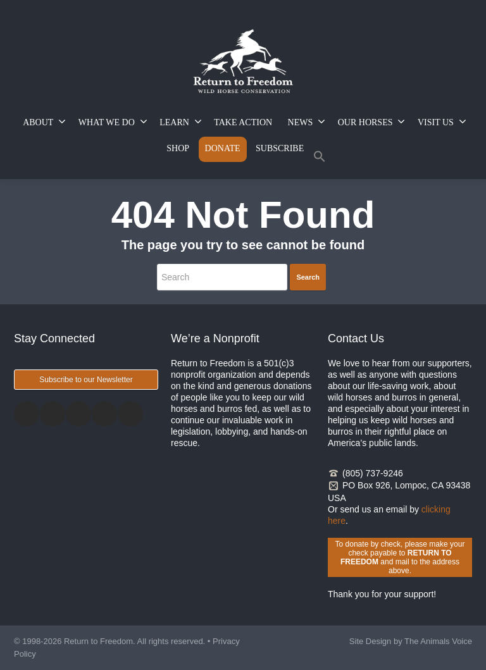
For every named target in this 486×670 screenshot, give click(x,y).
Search (308, 277)
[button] (319, 159)
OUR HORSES (372, 121)
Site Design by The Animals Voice (410, 641)
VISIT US (442, 121)
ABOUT (44, 121)
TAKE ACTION (243, 122)
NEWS (307, 121)
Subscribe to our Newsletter (85, 379)
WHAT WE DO (112, 121)
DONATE (222, 148)
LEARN (180, 121)
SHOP (177, 148)
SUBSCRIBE (280, 148)
